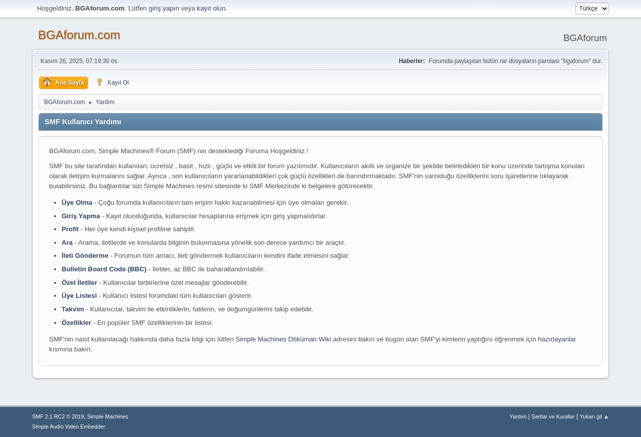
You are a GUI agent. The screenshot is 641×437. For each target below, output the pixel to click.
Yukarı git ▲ (594, 416)
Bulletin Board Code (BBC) (104, 269)
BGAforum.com (79, 35)
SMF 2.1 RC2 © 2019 (58, 416)
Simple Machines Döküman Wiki (283, 339)
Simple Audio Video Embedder (68, 426)
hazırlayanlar (557, 339)
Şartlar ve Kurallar (552, 416)
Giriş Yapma (81, 216)
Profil (70, 229)
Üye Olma (77, 202)
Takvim (73, 309)
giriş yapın (164, 8)
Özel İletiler (79, 282)
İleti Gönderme (85, 255)
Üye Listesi (79, 295)
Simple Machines (107, 416)
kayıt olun (211, 8)
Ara (67, 242)
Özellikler (76, 322)
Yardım (518, 416)
